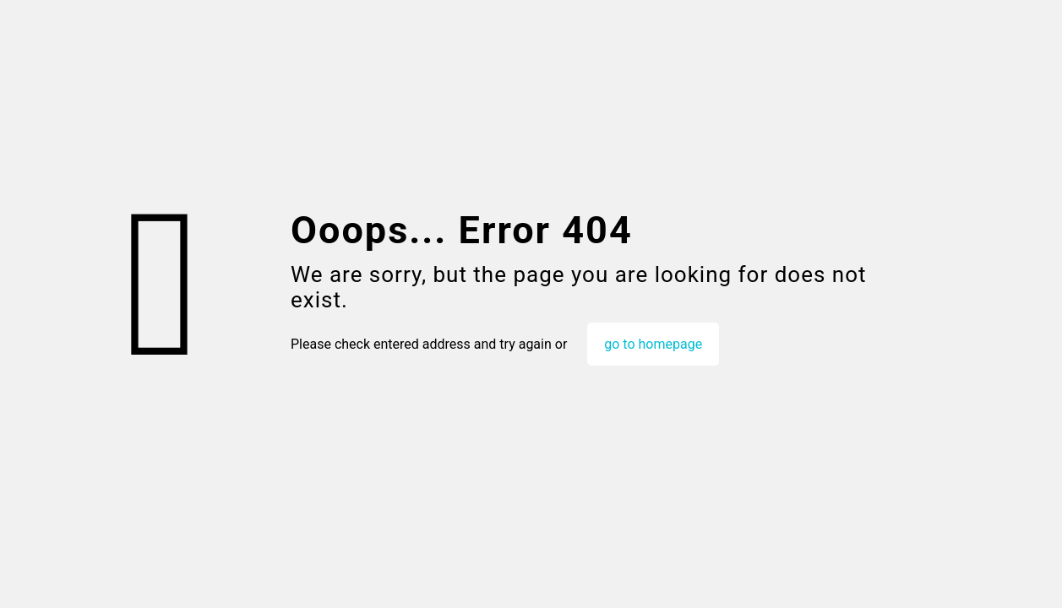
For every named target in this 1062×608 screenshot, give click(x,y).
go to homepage (653, 344)
